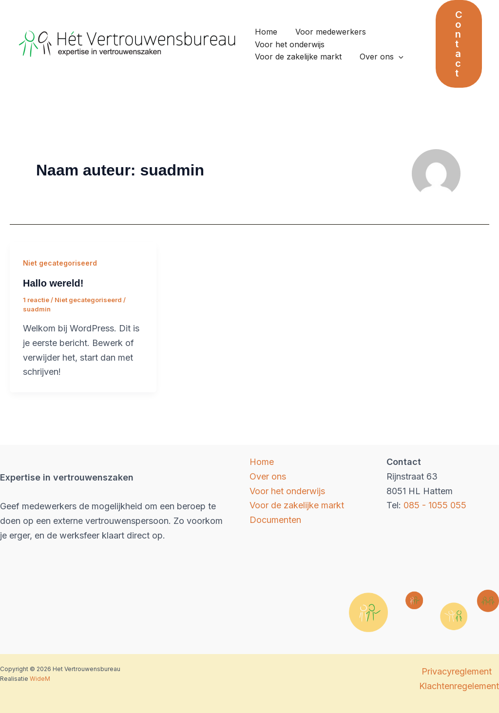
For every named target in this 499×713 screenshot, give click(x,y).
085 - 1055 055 (434, 505)
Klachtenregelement (459, 686)
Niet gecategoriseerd (60, 263)
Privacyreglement (457, 671)
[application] (395, 57)
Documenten (275, 520)
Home (265, 32)
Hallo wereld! (53, 283)
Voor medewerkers (327, 32)
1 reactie (36, 300)
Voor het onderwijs (289, 44)
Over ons (378, 57)
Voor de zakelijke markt (297, 56)
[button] (459, 44)
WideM (40, 678)
